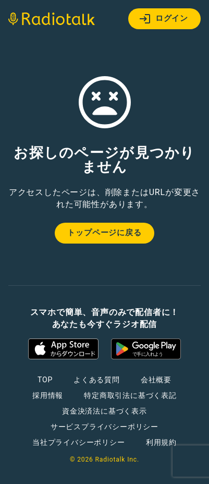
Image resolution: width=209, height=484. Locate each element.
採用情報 (47, 395)
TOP (45, 380)
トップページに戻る (104, 232)
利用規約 (161, 442)
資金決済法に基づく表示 (104, 411)
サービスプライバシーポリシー (104, 426)
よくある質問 (96, 380)
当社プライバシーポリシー (78, 442)
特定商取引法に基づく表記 (130, 395)
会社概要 (156, 380)
